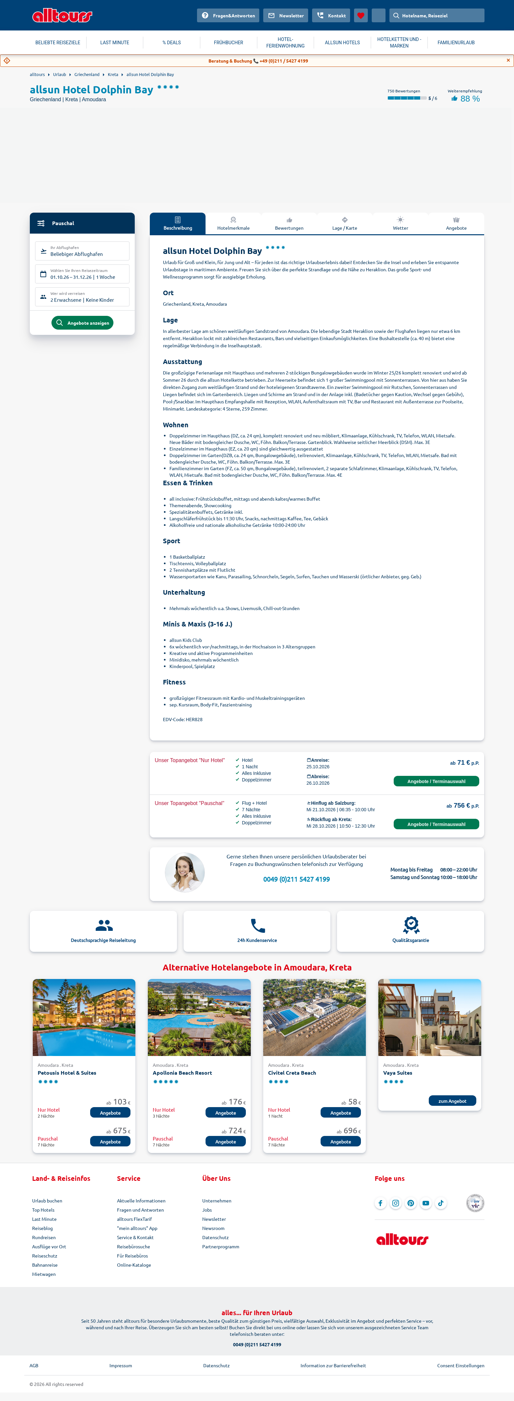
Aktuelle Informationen (141, 1200)
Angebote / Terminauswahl (436, 781)
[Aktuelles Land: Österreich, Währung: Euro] (379, 15)
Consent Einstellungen (460, 1365)
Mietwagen (44, 1274)
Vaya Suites (397, 1072)
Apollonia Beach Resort (182, 1072)
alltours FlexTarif (134, 1219)
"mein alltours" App (137, 1228)
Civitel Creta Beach (292, 1072)
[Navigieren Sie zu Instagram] (396, 1203)
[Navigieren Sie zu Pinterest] (411, 1203)
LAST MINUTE (114, 42)
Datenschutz (215, 1237)
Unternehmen (216, 1200)
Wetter (400, 223)
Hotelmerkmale (233, 223)
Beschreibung (178, 223)
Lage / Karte (344, 223)
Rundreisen (44, 1237)
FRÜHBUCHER (228, 42)
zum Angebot (452, 1101)
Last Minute (44, 1219)
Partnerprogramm (220, 1246)
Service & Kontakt (135, 1237)
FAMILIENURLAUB (456, 42)
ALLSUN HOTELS (342, 42)
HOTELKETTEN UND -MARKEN (399, 42)
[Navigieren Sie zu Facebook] (380, 1203)
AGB (34, 1365)
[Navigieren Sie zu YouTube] (426, 1203)
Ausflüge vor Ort (49, 1246)
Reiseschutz (44, 1255)
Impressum (120, 1365)
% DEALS (172, 42)
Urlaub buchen (47, 1200)
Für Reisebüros (132, 1255)
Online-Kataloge (134, 1265)
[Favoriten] (361, 15)
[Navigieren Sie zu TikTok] (441, 1203)
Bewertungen (289, 223)
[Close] (508, 60)
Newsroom (213, 1228)
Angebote (456, 223)
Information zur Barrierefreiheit (333, 1365)
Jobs (207, 1210)
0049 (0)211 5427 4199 (296, 879)
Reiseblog (42, 1228)
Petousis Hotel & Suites (67, 1072)
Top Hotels (43, 1210)
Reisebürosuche (133, 1246)
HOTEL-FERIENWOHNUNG (286, 42)
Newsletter (214, 1219)
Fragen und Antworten (140, 1210)
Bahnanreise (45, 1265)
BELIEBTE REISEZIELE (57, 42)
